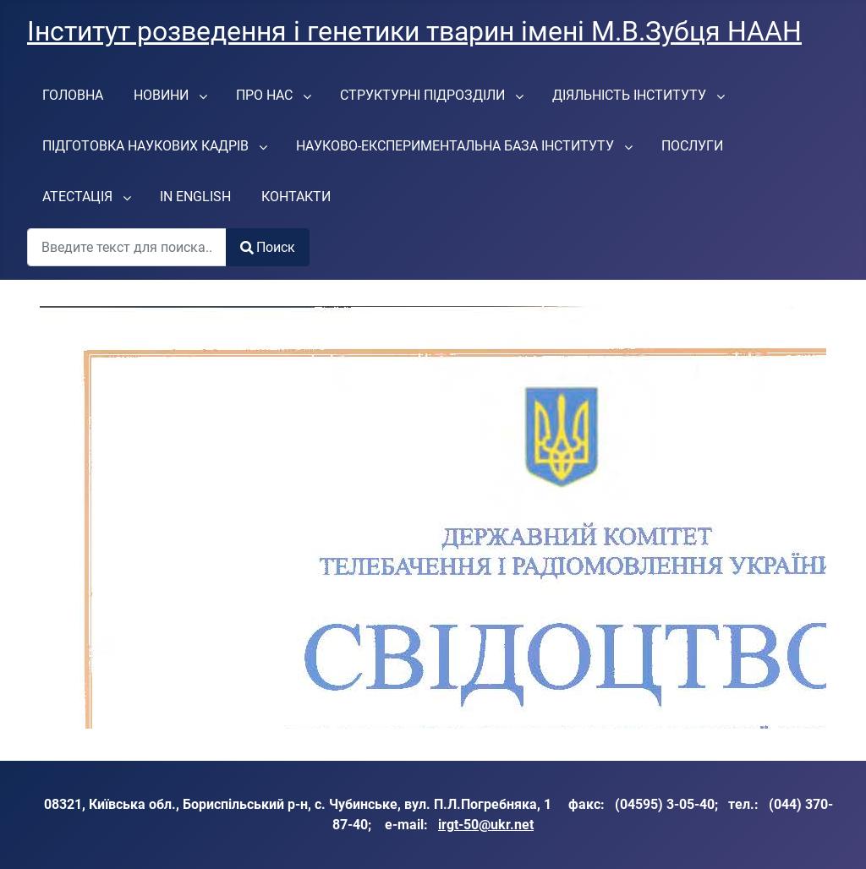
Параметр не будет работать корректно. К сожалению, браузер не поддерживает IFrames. (433, 517)
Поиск (267, 247)
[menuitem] (72, 94)
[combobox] (127, 247)
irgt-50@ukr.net (486, 825)
